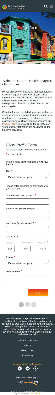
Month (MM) (27, 242)
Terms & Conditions (27, 340)
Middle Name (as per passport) (21, 209)
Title (9, 170)
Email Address (14, 271)
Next (38, 292)
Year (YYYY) (43, 242)
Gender (10, 256)
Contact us (27, 355)
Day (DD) (10, 242)
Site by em (35, 394)
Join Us (27, 345)
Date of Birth (12, 236)
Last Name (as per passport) (21, 222)
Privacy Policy (9, 124)
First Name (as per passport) (21, 194)
